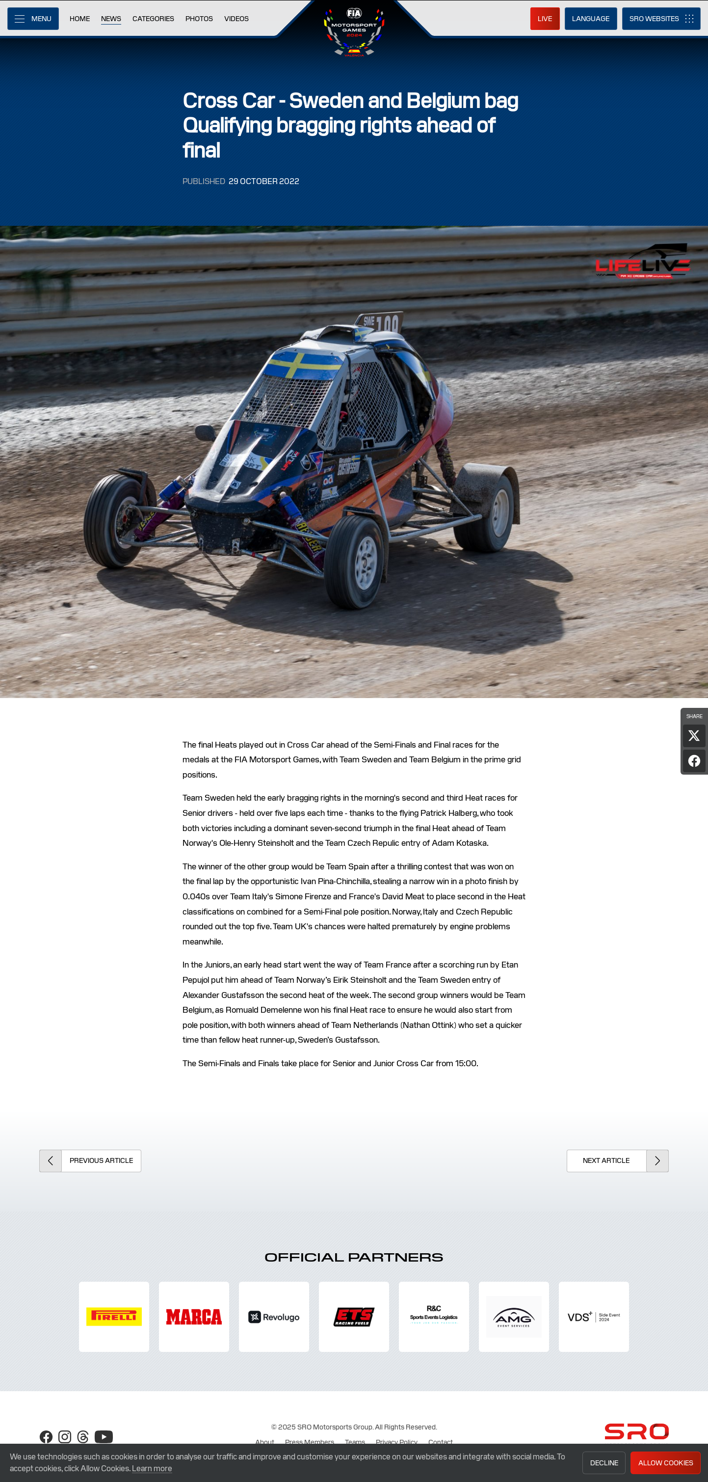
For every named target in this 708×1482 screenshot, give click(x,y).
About (264, 1442)
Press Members (309, 1442)
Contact (440, 1442)
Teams (355, 1442)
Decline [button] (604, 1462)
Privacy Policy (397, 1442)
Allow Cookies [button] (665, 1462)
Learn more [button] (152, 1468)
